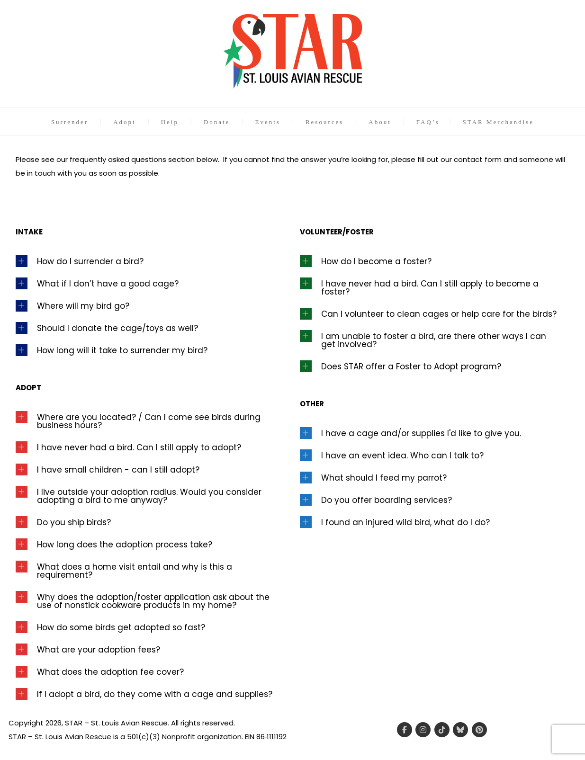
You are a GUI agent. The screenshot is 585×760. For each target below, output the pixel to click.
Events (267, 121)
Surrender (69, 121)
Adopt (124, 121)
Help (170, 121)
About (380, 121)
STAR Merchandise (498, 121)
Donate (217, 121)
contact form (478, 159)
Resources (324, 121)
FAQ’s (428, 121)
